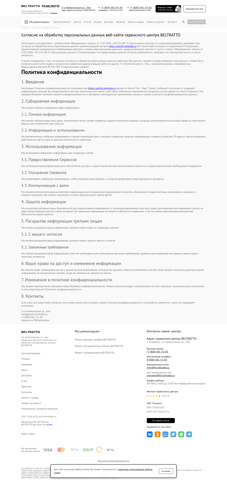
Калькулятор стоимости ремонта (39, 408)
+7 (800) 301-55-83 (112, 7)
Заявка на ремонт (156, 22)
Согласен (166, 471)
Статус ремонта (196, 21)
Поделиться (150, 434)
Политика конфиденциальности (113, 460)
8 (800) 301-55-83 (157, 359)
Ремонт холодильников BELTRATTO (94, 352)
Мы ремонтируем (36, 22)
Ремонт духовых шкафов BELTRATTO (95, 339)
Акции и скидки (136, 22)
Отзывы (97, 22)
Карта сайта (28, 433)
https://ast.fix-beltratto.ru (123, 46)
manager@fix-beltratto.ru (161, 375)
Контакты (172, 22)
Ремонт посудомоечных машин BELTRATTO (99, 346)
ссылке (49, 424)
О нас (87, 22)
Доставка (108, 22)
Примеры (26, 364)
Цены (77, 22)
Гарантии (120, 22)
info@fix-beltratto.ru (158, 367)
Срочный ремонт (62, 22)
